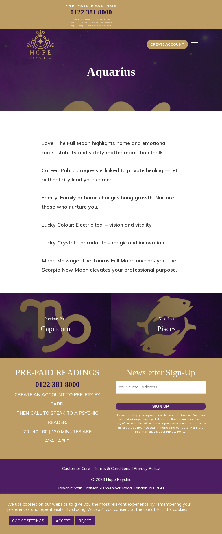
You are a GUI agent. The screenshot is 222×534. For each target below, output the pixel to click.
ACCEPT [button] (63, 520)
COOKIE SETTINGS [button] (28, 520)
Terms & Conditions (112, 468)
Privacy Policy (147, 468)
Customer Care (76, 468)
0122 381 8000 (57, 384)
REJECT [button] (85, 520)
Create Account (167, 44)
